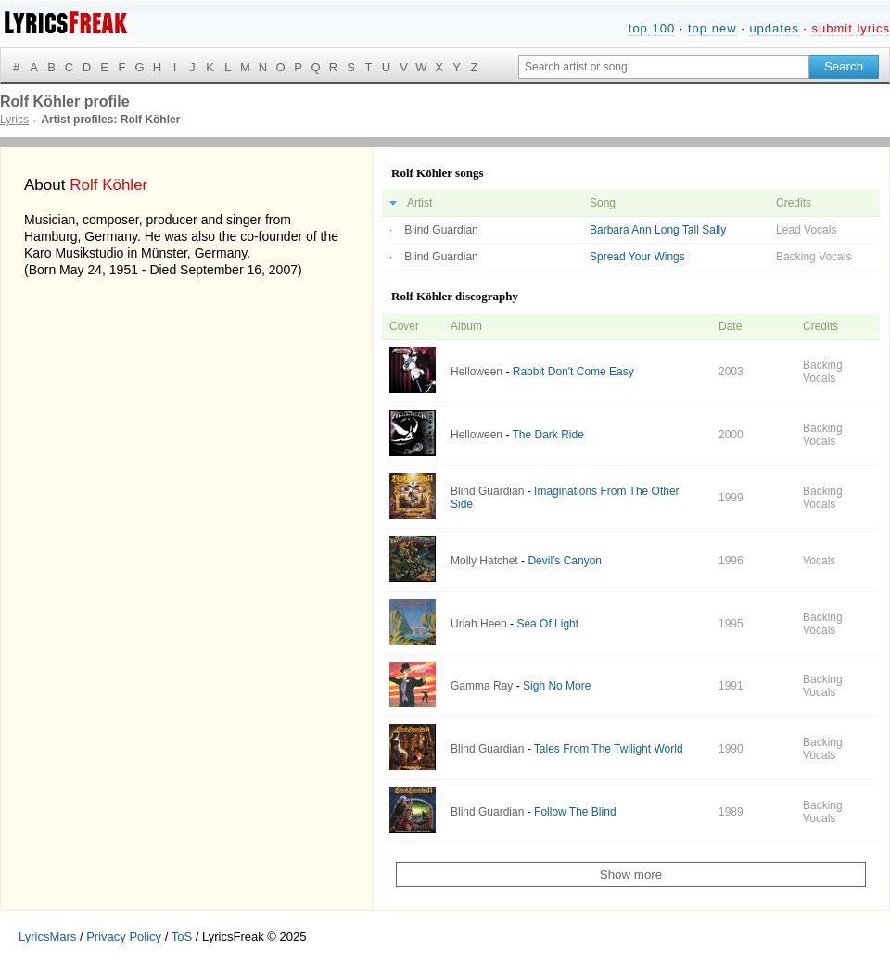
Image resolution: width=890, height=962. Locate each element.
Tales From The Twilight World (608, 748)
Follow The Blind (575, 811)
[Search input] (663, 67)
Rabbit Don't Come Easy (573, 371)
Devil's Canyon (565, 560)
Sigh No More (557, 685)
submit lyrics (850, 28)
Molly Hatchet (484, 560)
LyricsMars (47, 936)
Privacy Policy (123, 936)
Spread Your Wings (637, 256)
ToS (182, 936)
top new (712, 28)
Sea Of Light (547, 623)
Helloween (476, 371)
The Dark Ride (548, 434)
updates (773, 28)
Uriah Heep (479, 623)
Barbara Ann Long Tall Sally (658, 229)
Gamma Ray (482, 685)
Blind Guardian (440, 229)
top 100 (652, 28)
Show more (631, 874)
